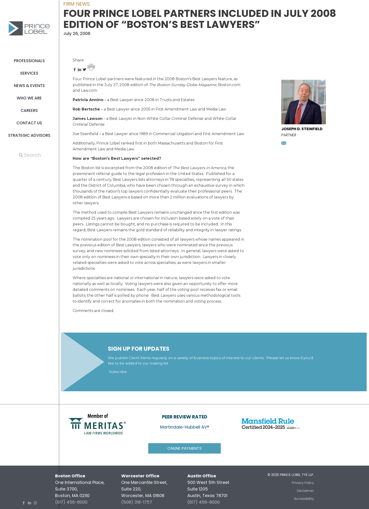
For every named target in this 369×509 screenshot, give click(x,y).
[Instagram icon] (35, 502)
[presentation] (303, 123)
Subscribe (118, 371)
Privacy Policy (303, 482)
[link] (97, 424)
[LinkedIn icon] (29, 502)
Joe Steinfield (85, 134)
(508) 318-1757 (136, 502)
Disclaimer (305, 490)
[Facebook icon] (23, 502)
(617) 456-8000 (71, 502)
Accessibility (304, 498)
